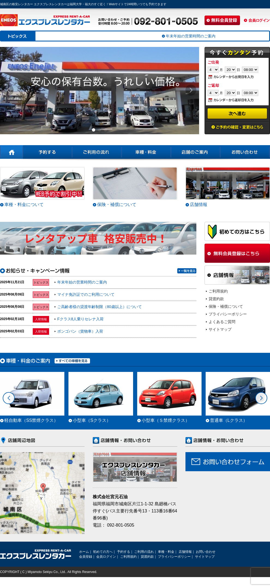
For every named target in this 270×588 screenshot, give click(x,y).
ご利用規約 (218, 291)
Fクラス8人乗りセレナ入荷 (80, 319)
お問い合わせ (205, 552)
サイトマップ (220, 329)
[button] (93, 130)
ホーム (84, 552)
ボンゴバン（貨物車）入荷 (80, 331)
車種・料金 (166, 552)
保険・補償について (116, 204)
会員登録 (85, 557)
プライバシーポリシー (228, 314)
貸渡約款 (216, 299)
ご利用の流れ (144, 552)
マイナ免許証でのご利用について (86, 294)
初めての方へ (103, 552)
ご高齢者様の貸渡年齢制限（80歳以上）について (99, 307)
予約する (123, 552)
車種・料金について (24, 204)
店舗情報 (198, 204)
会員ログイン (106, 557)
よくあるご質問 (222, 322)
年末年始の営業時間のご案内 (82, 282)
